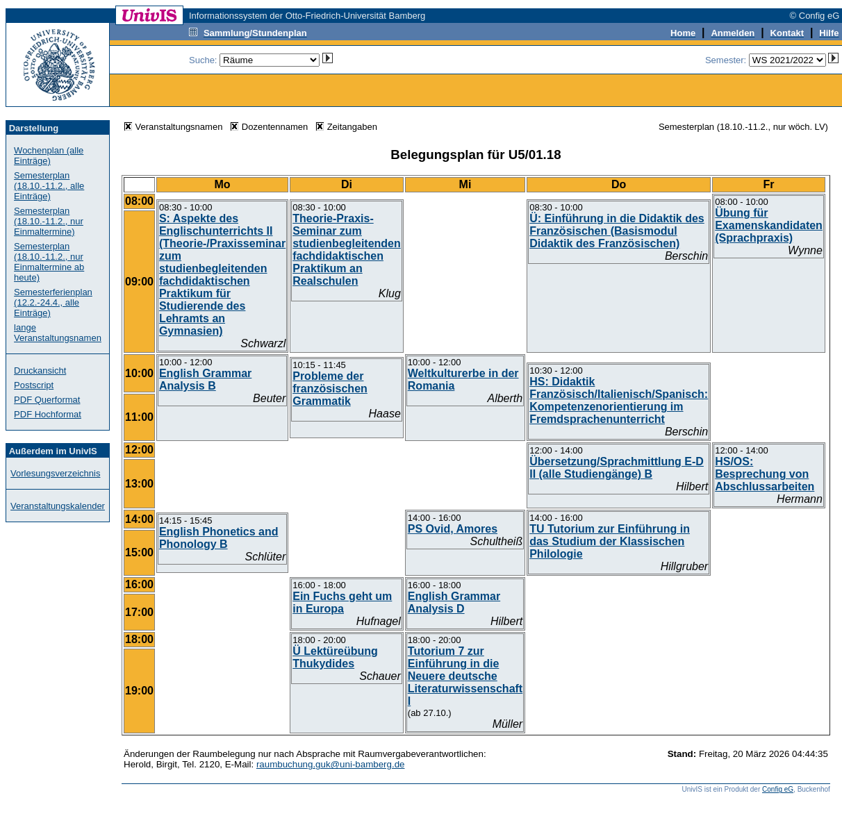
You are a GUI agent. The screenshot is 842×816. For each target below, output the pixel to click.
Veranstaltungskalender (57, 506)
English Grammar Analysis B (205, 379)
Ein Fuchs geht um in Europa (342, 602)
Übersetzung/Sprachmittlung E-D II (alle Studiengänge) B (616, 468)
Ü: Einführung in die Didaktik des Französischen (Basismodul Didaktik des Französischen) (616, 231)
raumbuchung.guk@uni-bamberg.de (330, 764)
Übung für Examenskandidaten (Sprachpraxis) (769, 225)
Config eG (777, 789)
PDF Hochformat (47, 414)
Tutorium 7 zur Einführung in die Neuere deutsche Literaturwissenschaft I (465, 676)
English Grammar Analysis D (454, 602)
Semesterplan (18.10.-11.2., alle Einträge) (49, 185)
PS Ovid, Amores (452, 529)
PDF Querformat (47, 399)
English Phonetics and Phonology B (219, 538)
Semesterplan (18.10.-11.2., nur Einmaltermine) (48, 221)
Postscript (33, 385)
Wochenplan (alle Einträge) (48, 155)
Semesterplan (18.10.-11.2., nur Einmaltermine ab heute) (49, 262)
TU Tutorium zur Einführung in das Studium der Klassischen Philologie (609, 541)
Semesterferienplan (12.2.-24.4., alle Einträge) (53, 302)
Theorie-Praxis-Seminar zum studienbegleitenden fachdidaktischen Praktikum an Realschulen (346, 250)
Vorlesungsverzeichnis (55, 473)
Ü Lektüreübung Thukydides (335, 657)
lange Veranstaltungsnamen (57, 332)
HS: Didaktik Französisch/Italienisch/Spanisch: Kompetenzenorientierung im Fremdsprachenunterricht (618, 400)
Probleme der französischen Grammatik (330, 388)
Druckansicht (40, 370)
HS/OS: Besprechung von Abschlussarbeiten (764, 474)
